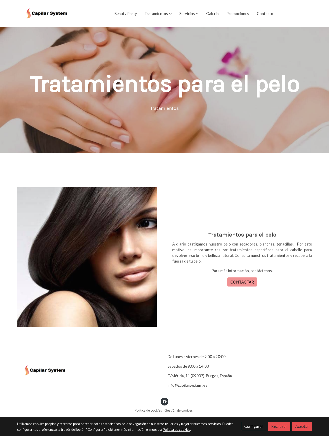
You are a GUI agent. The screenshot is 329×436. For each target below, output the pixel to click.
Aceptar (302, 426)
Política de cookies (148, 410)
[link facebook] (164, 401)
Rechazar (279, 426)
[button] (158, 13)
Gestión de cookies (178, 410)
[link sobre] (89, 371)
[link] (46, 13)
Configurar (253, 426)
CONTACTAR (242, 288)
